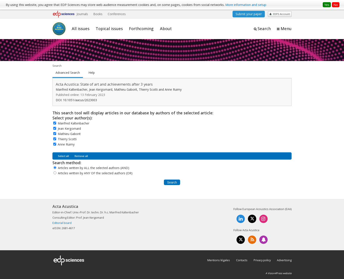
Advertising (284, 260)
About (166, 28)
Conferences (117, 14)
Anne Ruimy (66, 144)
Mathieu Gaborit (69, 134)
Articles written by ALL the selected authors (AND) (93, 168)
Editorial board (62, 223)
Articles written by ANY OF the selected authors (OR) (95, 173)
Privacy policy (262, 260)
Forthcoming (141, 28)
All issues (81, 28)
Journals (82, 14)
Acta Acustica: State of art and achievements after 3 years (104, 84)
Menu (286, 28)
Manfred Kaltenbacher (73, 123)
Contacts (241, 260)
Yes (326, 5)
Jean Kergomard (69, 128)
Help (91, 73)
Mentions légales (218, 260)
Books (97, 14)
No (335, 5)
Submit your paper (249, 14)
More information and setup (245, 5)
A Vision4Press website (278, 273)
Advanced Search (68, 73)
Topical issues (109, 28)
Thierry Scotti (67, 139)
